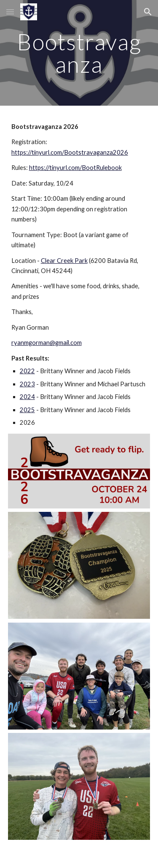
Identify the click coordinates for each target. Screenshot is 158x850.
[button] (10, 11)
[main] (79, 53)
